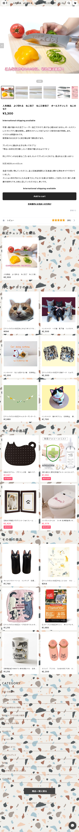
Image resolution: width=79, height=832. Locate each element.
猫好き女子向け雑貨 (10, 723)
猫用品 (5, 763)
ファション (6, 739)
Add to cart (39, 196)
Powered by (39, 807)
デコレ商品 (6, 779)
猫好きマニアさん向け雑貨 (13, 715)
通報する (73, 210)
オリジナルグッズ (9, 755)
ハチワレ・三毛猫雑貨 (11, 699)
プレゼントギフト (9, 747)
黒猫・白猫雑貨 (8, 692)
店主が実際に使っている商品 (14, 771)
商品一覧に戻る (39, 791)
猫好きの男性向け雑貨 (11, 707)
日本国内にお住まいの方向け (39, 204)
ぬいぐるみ (6, 731)
